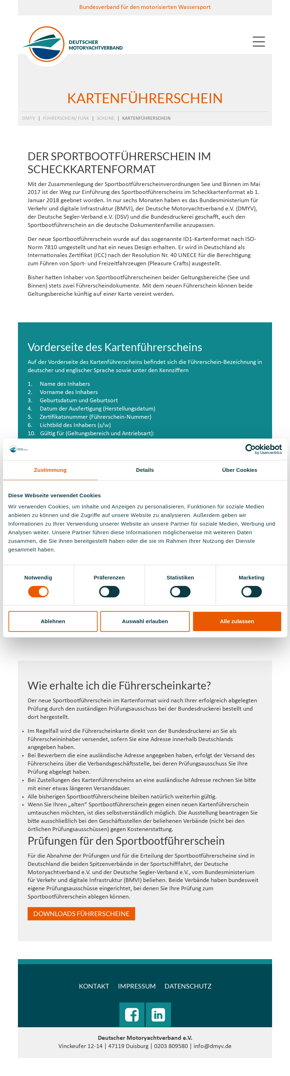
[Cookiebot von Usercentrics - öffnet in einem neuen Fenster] (250, 449)
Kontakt (94, 986)
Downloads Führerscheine (81, 914)
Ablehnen (53, 621)
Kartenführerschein (146, 118)
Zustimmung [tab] (50, 470)
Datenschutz (188, 986)
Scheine (105, 118)
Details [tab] (145, 470)
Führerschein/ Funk (66, 118)
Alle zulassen (237, 621)
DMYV (28, 118)
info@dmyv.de (213, 1046)
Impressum (137, 986)
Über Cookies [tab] (239, 470)
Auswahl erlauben (145, 621)
